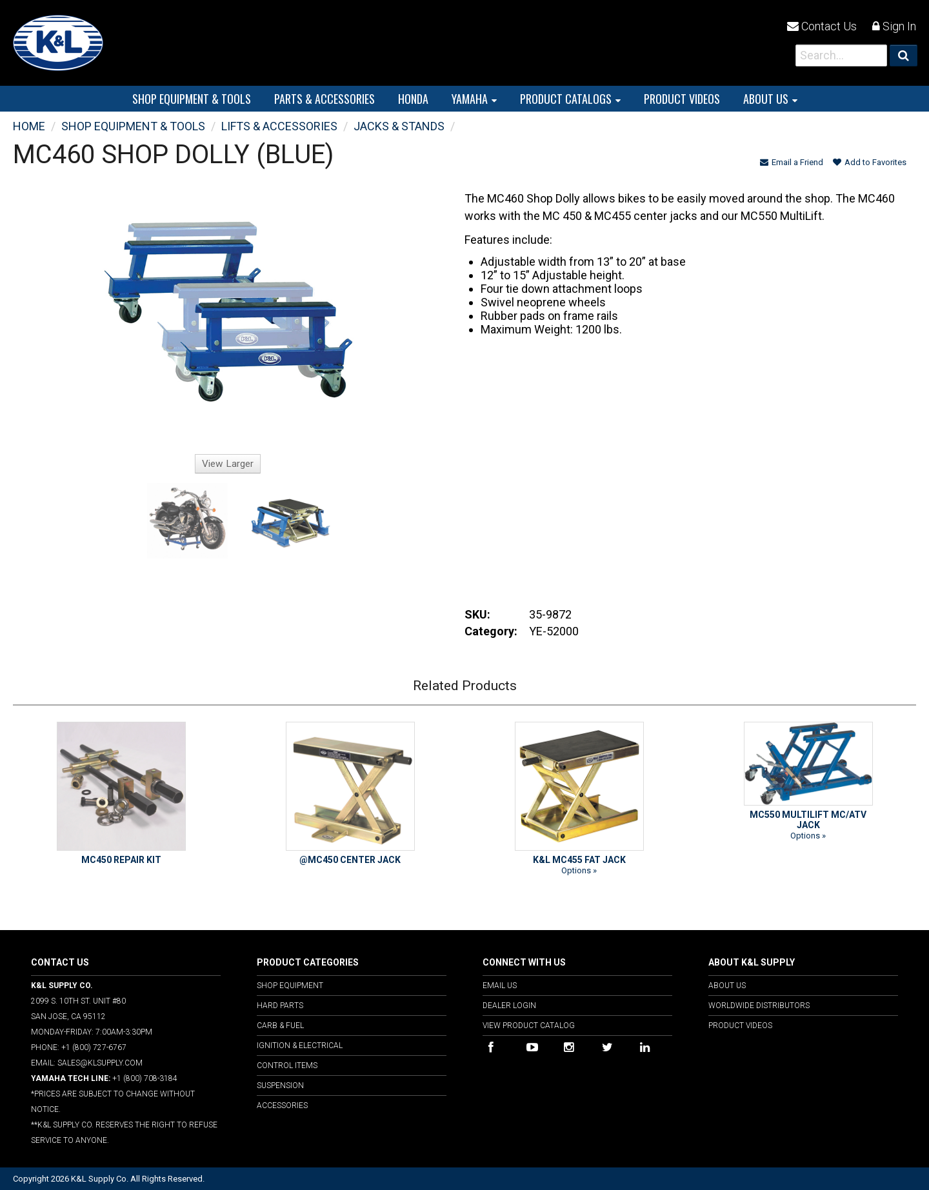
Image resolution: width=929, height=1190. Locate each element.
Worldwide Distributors (759, 1005)
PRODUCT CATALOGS (566, 98)
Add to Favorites (869, 162)
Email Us (500, 985)
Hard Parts (280, 1005)
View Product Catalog (529, 1025)
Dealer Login (509, 1005)
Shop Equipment (290, 985)
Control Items (287, 1065)
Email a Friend (791, 162)
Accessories (282, 1105)
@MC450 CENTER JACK (350, 860)
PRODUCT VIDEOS (682, 98)
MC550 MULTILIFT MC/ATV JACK (808, 819)
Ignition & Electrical (300, 1045)
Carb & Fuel (280, 1025)
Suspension (280, 1085)
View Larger (228, 464)
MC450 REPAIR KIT (121, 860)
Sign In (894, 26)
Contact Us (822, 26)
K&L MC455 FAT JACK (579, 860)
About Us (765, 98)
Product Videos (740, 1025)
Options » (579, 870)
